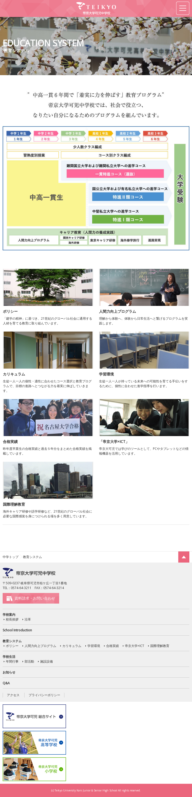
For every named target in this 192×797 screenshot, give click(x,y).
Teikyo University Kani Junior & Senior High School (86, 790)
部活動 (29, 661)
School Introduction (17, 630)
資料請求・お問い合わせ (35, 598)
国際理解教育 (159, 646)
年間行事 (12, 661)
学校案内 (9, 614)
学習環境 (93, 646)
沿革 (28, 619)
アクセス (13, 695)
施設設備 (46, 661)
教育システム (12, 641)
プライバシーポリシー (44, 695)
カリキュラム (71, 646)
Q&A (6, 683)
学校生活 (9, 656)
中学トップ (10, 557)
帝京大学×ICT (134, 646)
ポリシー (12, 646)
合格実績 (112, 646)
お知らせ (9, 672)
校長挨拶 (12, 619)
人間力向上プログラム (40, 646)
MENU (182, 8)
